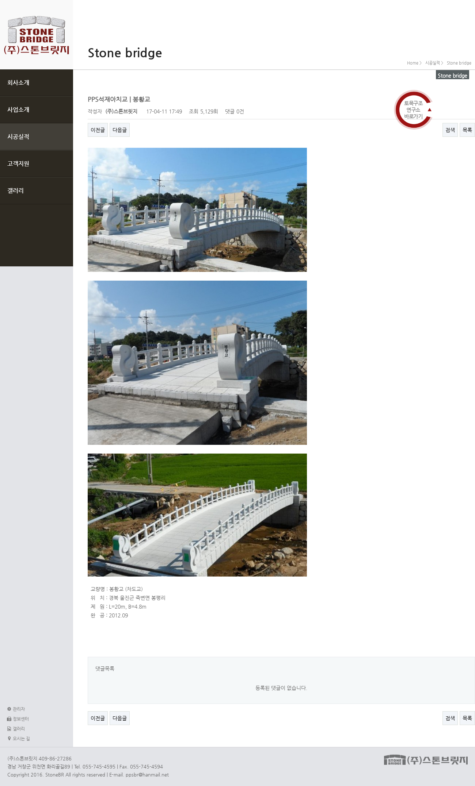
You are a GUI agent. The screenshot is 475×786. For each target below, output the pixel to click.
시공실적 (18, 136)
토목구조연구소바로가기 (413, 109)
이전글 (98, 130)
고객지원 (18, 163)
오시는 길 (17, 738)
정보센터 (17, 718)
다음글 (120, 130)
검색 (450, 130)
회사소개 (18, 82)
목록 (467, 130)
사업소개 (18, 109)
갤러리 (15, 190)
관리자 (15, 709)
